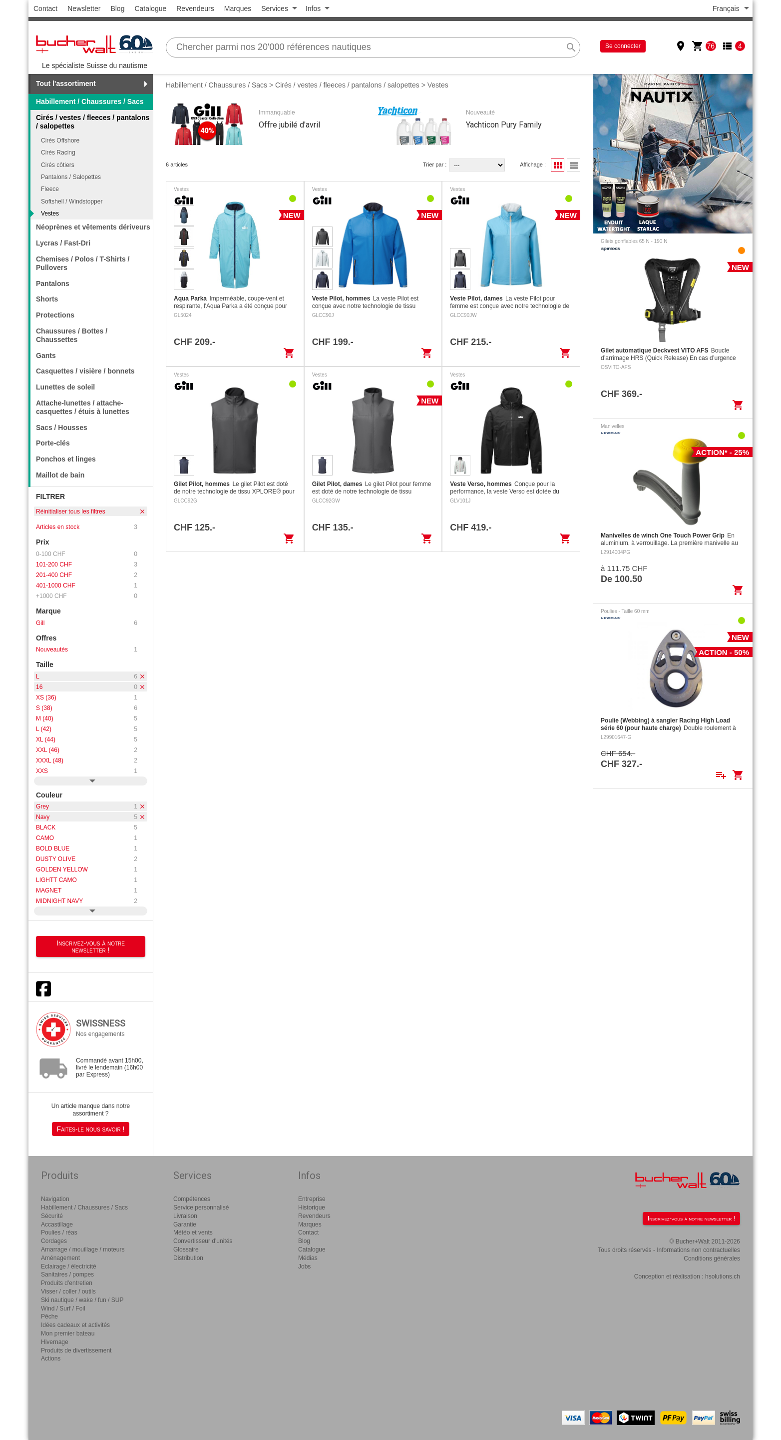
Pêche (49, 1316)
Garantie (184, 1224)
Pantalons (52, 284)
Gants (46, 356)
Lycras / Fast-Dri (63, 243)
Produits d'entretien (66, 1283)
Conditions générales (712, 1258)
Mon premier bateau (67, 1333)
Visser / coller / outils (68, 1291)
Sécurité (52, 1216)
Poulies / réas (59, 1232)
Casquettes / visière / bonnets (85, 371)
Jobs (304, 1266)
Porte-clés (53, 443)
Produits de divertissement (76, 1350)
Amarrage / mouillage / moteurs (82, 1249)
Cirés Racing (58, 152)
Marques (237, 8)
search (571, 48)
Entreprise (312, 1199)
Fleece (50, 189)
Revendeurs (195, 8)
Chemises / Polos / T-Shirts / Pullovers (83, 263)
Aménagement (60, 1258)
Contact (45, 8)
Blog (117, 8)
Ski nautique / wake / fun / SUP (82, 1300)
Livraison (185, 1216)
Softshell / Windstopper (71, 201)
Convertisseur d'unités (202, 1241)
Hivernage (54, 1342)
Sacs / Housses (61, 428)
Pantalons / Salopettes (71, 177)
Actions (50, 1358)
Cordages (54, 1241)
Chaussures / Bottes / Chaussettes (71, 335)
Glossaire (186, 1249)
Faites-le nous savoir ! (91, 1129)
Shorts (47, 299)
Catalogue (150, 8)
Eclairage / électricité (68, 1266)
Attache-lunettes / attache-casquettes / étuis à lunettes (82, 407)
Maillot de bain (60, 475)
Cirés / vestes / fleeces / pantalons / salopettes (347, 85)
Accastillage (57, 1224)
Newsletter (83, 8)
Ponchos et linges (66, 459)
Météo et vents (193, 1232)
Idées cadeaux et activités (75, 1325)
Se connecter (623, 46)
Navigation (55, 1199)
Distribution (188, 1258)
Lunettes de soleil (65, 387)
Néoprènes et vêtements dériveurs (93, 227)
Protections (55, 315)
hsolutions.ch (722, 1276)
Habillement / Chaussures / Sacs (90, 102)
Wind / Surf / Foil (63, 1308)
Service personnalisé (201, 1207)
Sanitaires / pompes (67, 1274)
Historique (311, 1207)
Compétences (191, 1199)
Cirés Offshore (60, 140)
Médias (308, 1258)
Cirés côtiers (57, 165)
